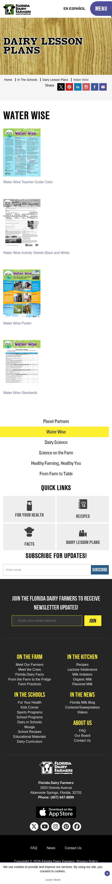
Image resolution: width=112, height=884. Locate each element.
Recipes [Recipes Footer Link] (82, 664)
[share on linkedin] (78, 87)
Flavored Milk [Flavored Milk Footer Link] (82, 684)
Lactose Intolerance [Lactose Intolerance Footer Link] (82, 669)
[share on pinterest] (69, 87)
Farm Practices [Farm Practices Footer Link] (29, 684)
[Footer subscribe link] (47, 620)
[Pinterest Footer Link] (66, 826)
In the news (82, 694)
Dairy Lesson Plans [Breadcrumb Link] (55, 79)
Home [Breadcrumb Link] (8, 79)
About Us (82, 722)
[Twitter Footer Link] (34, 826)
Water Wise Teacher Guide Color (28, 182)
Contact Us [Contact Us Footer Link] (82, 740)
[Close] (107, 873)
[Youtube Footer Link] (44, 826)
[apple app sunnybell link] (56, 812)
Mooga (29, 727)
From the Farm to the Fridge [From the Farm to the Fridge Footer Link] (29, 679)
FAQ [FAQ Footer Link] (82, 730)
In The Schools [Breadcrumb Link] (27, 79)
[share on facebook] (94, 87)
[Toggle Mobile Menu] (101, 8)
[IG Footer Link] (55, 826)
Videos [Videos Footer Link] (82, 712)
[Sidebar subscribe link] (47, 570)
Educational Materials (29, 736)
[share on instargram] (86, 87)
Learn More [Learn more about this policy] (52, 879)
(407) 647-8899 (62, 797)
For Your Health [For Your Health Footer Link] (29, 702)
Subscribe (100, 569)
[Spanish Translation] (74, 9)
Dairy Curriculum (29, 741)
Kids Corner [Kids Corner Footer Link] (30, 707)
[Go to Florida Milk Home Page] (17, 6)
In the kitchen (82, 656)
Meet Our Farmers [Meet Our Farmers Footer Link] (30, 664)
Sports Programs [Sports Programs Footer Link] (29, 712)
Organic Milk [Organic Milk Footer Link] (82, 679)
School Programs (30, 717)
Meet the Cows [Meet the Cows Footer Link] (29, 669)
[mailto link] (103, 87)
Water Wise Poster (17, 323)
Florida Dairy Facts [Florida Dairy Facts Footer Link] (29, 674)
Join (92, 621)
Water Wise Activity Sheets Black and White (36, 253)
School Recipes (29, 732)
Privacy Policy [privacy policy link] (87, 861)
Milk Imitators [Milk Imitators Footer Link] (82, 674)
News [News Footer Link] (51, 848)
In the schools (29, 694)
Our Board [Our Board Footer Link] (82, 735)
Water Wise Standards (20, 393)
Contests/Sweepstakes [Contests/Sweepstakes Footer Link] (82, 707)
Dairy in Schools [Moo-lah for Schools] (29, 722)
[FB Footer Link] (77, 826)
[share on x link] (61, 87)
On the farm (29, 656)
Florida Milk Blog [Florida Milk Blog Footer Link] (82, 702)
